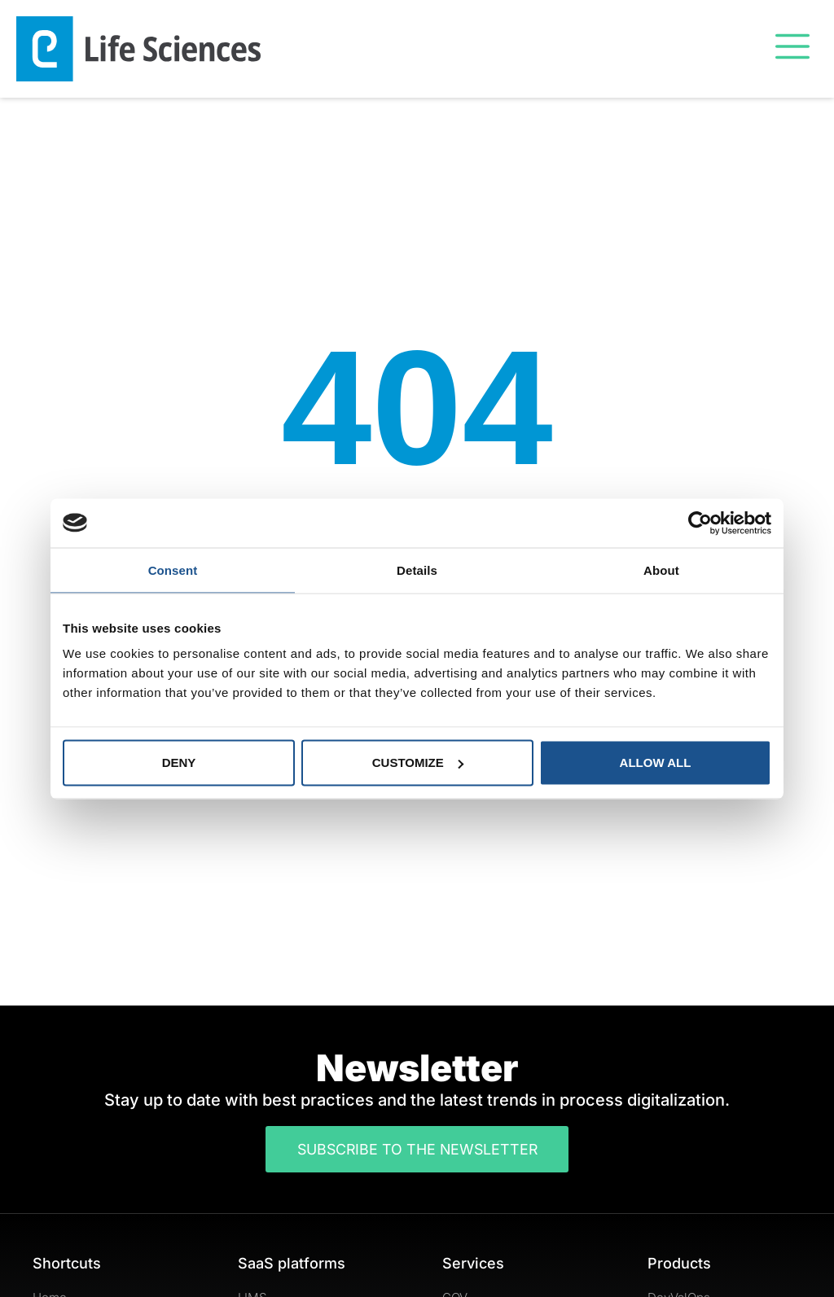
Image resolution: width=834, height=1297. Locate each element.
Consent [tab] (173, 569)
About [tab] (661, 569)
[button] (792, 48)
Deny (179, 762)
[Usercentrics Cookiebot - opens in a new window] (700, 522)
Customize (417, 762)
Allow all (655, 762)
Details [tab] (417, 569)
